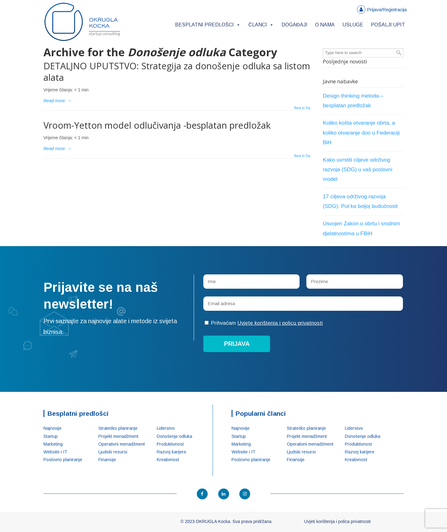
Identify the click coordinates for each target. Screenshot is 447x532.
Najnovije (52, 428)
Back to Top (302, 108)
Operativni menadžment (121, 444)
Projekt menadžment (118, 436)
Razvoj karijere (171, 451)
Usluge (352, 24)
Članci (261, 24)
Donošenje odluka (174, 436)
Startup (50, 436)
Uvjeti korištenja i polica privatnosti (337, 521)
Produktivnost (170, 444)
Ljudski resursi (112, 451)
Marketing (53, 444)
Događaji (294, 24)
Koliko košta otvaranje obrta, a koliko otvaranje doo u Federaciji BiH (361, 132)
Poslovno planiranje (62, 459)
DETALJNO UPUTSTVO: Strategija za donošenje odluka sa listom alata (176, 72)
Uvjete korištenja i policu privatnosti (280, 323)
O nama (325, 24)
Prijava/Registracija (387, 9)
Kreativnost (168, 459)
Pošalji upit (388, 24)
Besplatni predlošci (208, 24)
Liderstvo (166, 428)
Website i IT (55, 451)
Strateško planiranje (118, 428)
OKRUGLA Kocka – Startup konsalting (82, 22)
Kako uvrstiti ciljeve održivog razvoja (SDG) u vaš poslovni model (357, 169)
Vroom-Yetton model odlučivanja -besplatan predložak (157, 125)
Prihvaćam (264, 323)
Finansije (107, 459)
